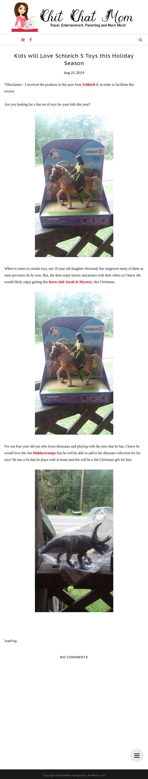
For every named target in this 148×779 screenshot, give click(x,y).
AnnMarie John (96, 775)
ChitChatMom (63, 775)
